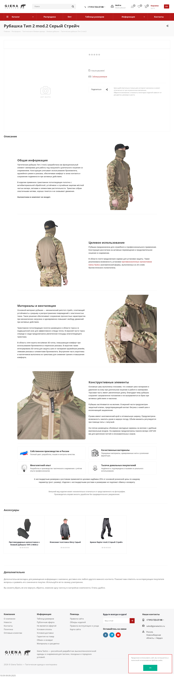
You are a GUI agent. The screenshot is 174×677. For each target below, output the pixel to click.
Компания (9, 614)
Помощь (74, 614)
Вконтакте (105, 634)
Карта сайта (75, 629)
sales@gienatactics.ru (155, 626)
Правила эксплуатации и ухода (84, 625)
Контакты (8, 625)
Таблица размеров (45, 618)
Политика (8, 629)
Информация (44, 614)
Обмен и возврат (45, 640)
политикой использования (141, 660)
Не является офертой (46, 625)
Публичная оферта (45, 622)
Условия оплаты (44, 629)
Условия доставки (45, 633)
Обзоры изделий (78, 622)
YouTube (118, 634)
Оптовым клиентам (13, 633)
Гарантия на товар (45, 636)
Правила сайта (77, 618)
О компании (9, 618)
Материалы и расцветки (48, 643)
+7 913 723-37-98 (96, 7)
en (166, 6)
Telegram (111, 634)
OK (150, 668)
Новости (8, 622)
